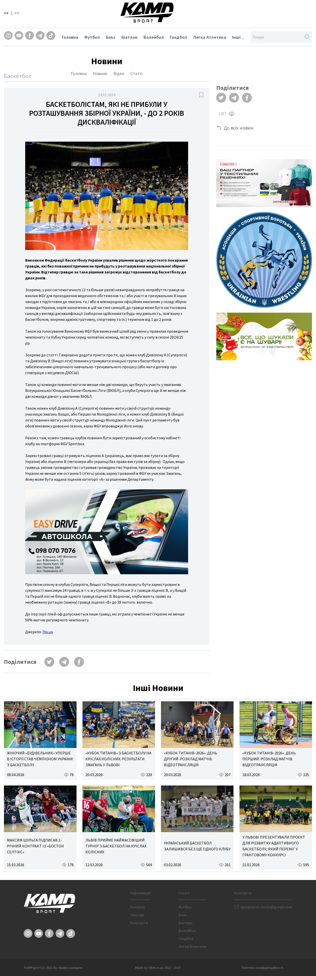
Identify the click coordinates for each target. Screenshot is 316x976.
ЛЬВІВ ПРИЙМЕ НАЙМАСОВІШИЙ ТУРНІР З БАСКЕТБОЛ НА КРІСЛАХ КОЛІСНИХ (115, 846)
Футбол (92, 37)
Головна (70, 37)
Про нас (137, 914)
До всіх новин (239, 128)
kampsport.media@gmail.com (266, 906)
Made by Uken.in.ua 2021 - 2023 (157, 967)
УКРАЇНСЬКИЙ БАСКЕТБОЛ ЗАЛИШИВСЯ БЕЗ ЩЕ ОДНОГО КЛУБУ (197, 846)
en (17, 12)
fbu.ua (47, 631)
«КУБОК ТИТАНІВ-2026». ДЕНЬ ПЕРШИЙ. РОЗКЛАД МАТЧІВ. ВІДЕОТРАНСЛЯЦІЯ (269, 758)
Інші (238, 37)
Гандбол (178, 37)
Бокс (111, 37)
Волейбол (153, 37)
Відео (118, 73)
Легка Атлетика (209, 37)
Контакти (139, 922)
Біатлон (129, 37)
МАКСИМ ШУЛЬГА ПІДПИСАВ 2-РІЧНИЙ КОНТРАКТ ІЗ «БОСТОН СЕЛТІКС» (35, 846)
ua (6, 12)
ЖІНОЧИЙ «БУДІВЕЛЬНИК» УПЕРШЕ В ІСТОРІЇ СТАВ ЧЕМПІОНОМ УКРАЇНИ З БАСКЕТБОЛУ (40, 758)
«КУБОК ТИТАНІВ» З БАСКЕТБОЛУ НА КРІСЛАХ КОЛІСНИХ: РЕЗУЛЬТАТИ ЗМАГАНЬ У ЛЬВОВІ (118, 758)
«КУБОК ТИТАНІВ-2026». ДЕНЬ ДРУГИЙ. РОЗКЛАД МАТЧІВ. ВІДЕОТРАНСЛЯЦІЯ (190, 758)
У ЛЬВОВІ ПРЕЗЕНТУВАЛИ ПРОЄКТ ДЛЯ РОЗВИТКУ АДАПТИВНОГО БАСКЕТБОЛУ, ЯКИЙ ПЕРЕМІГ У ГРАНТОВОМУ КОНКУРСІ (273, 846)
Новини (100, 73)
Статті (136, 73)
